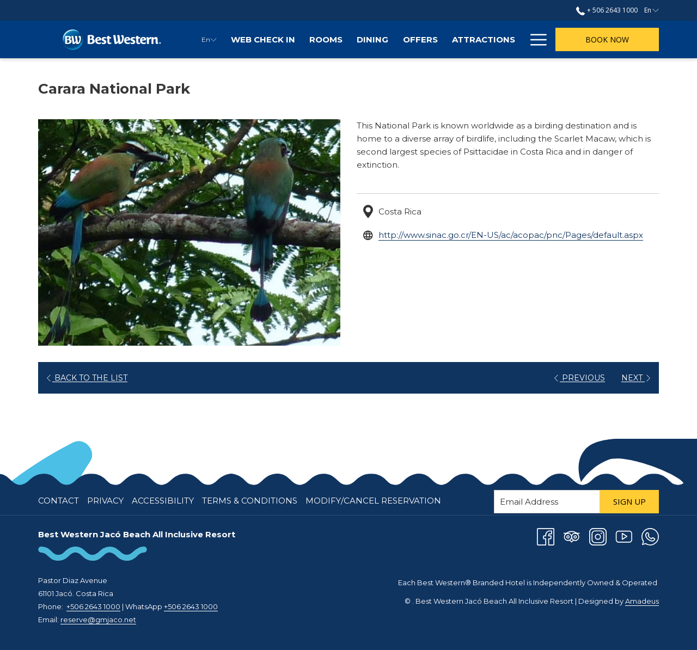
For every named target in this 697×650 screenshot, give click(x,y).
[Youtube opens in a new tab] (624, 536)
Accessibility (163, 500)
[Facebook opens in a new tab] (545, 536)
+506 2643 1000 (93, 606)
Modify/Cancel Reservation (373, 500)
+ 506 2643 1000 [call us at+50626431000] (606, 10)
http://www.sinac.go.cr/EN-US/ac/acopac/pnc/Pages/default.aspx (510, 235)
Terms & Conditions (249, 500)
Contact (58, 500)
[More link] (534, 39)
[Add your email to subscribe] (547, 501)
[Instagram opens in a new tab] (598, 536)
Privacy (105, 500)
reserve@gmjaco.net (98, 619)
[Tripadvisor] (571, 536)
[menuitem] (263, 39)
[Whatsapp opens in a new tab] (650, 536)
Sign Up (629, 501)
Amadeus (642, 601)
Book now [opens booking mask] (607, 39)
